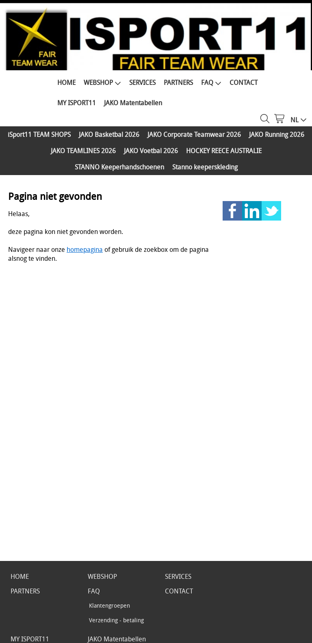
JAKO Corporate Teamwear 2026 (194, 134)
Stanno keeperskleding (205, 166)
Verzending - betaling (116, 620)
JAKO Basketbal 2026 (109, 134)
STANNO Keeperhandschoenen (119, 166)
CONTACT (244, 82)
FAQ (211, 82)
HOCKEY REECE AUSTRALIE (224, 150)
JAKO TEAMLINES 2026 (83, 150)
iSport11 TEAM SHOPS (39, 134)
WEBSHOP (102, 82)
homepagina (85, 249)
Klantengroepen (109, 605)
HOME (66, 82)
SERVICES (142, 82)
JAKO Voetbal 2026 (151, 150)
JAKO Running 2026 (276, 134)
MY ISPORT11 (76, 102)
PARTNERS (178, 82)
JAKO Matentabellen (133, 102)
